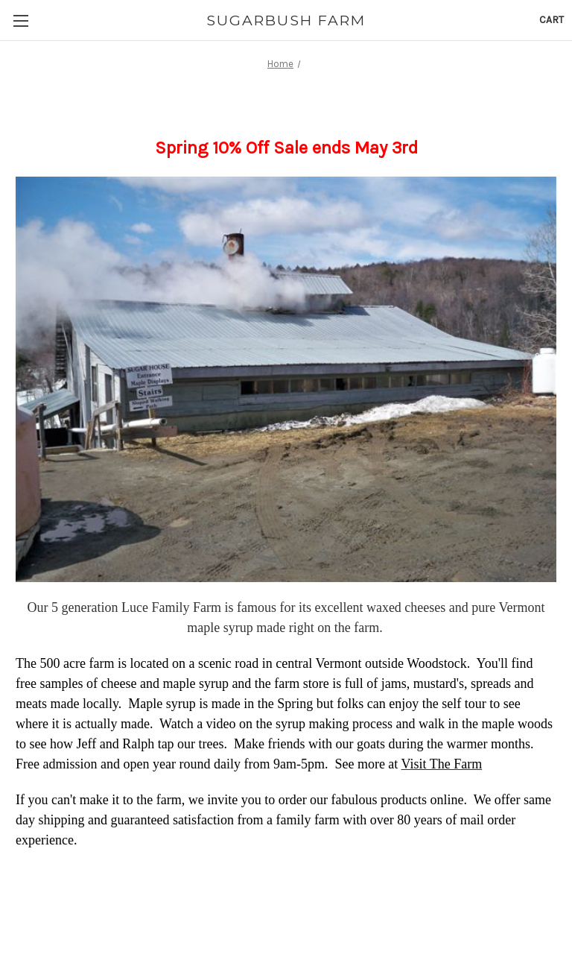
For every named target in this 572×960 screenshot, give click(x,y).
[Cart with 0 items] (551, 19)
